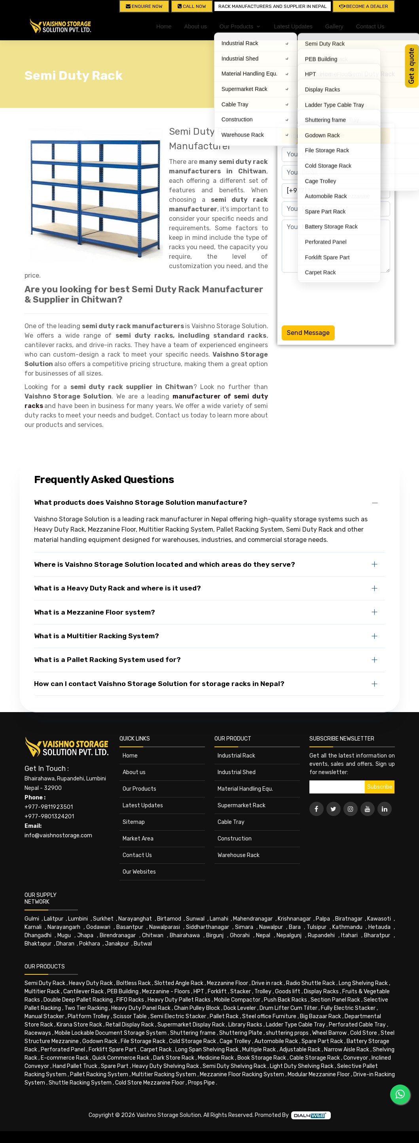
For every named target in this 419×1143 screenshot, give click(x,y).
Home (164, 26)
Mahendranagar (253, 919)
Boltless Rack (133, 983)
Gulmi (32, 919)
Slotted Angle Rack (178, 983)
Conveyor (355, 1058)
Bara (295, 927)
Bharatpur (377, 935)
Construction (235, 838)
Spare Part (115, 1066)
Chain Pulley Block (197, 1008)
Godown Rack (99, 1041)
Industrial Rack (236, 755)
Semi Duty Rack (371, 74)
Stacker (240, 991)
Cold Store (363, 1033)
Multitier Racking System (164, 1074)
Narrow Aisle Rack (346, 1049)
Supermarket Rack (241, 805)
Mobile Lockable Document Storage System (111, 1033)
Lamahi (219, 919)
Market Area (138, 838)
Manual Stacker (44, 1016)
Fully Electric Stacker (348, 1008)
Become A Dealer (363, 6)
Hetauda (379, 927)
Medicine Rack (216, 1058)
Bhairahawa (185, 935)
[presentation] (342, 297)
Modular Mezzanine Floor (319, 1074)
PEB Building (122, 991)
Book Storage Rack (261, 1058)
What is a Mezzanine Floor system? (94, 612)
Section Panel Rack (335, 999)
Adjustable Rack (299, 1049)
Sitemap (134, 822)
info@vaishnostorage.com (58, 835)
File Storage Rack (143, 1041)
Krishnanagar (294, 919)
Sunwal (195, 919)
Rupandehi (321, 935)
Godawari (98, 927)
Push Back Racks (285, 999)
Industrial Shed (237, 772)
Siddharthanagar (207, 927)
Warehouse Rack (239, 855)
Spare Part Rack (322, 1041)
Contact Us (370, 26)
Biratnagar (348, 919)
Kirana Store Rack (79, 1024)
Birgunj (215, 935)
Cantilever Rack (83, 991)
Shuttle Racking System (80, 1082)
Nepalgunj (289, 935)
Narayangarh (63, 927)
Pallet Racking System (99, 1074)
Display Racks (321, 991)
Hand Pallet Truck (75, 1066)
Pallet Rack (224, 1016)
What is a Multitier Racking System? (96, 636)
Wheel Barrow (329, 1033)
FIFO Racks (130, 999)
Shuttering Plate (240, 1033)
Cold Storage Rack (192, 1041)
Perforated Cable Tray (357, 1024)
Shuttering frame (193, 1033)
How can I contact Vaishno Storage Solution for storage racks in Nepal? (159, 684)
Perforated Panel (63, 1049)
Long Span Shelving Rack (207, 1049)
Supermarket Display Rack (191, 1024)
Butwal (143, 943)
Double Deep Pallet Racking (78, 999)
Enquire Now (144, 6)
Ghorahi (240, 935)
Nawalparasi (164, 927)
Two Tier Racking (86, 1008)
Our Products (139, 789)
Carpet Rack (156, 1049)
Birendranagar (118, 935)
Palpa (323, 919)
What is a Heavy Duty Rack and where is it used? (117, 588)
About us (195, 26)
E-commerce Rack (65, 1058)
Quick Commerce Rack (121, 1058)
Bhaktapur (38, 943)
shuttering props (287, 1033)
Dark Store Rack (173, 1058)
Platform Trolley (89, 1016)
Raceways (38, 1033)
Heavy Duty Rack (91, 983)
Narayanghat (135, 919)
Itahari (349, 935)
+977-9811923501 (49, 807)
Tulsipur (316, 927)
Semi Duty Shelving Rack (234, 1066)
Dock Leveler (240, 1008)
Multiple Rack (259, 1049)
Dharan (65, 943)
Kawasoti (379, 919)
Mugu (64, 935)
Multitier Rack (42, 991)
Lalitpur (53, 919)
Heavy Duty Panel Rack (141, 1008)
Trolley (262, 991)
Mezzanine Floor (227, 983)
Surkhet (103, 919)
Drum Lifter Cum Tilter (288, 1008)
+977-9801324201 (49, 816)
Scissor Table (130, 1016)
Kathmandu (347, 927)
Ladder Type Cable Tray (295, 1024)
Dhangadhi (38, 935)
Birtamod (169, 919)
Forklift (217, 991)
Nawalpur (271, 927)
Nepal (263, 935)
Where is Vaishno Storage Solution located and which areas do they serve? (164, 564)
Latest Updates (293, 26)
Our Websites (139, 872)
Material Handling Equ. (245, 789)
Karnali (33, 927)
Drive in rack (267, 983)
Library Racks (245, 1024)
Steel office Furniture (269, 1016)
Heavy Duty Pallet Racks (179, 999)
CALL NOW (192, 6)
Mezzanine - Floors (166, 991)
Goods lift (287, 991)
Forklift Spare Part (113, 1049)
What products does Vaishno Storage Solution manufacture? (140, 502)
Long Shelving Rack (363, 983)
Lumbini (78, 919)
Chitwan (152, 935)
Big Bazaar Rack (320, 1016)
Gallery (334, 26)
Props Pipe (201, 1082)
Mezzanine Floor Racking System (242, 1074)
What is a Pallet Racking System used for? (107, 660)
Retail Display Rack (130, 1024)
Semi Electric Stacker (178, 1016)
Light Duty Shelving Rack (302, 1066)
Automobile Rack (276, 1041)
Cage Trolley (235, 1041)
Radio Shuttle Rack (310, 983)
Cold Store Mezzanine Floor (149, 1082)
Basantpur (129, 927)
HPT (198, 991)
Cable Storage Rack (315, 1058)
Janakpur (117, 943)
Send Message (308, 333)
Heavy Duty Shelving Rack (165, 1066)
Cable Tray (231, 822)
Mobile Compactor (237, 999)
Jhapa (85, 935)
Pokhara (89, 943)
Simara (244, 927)
